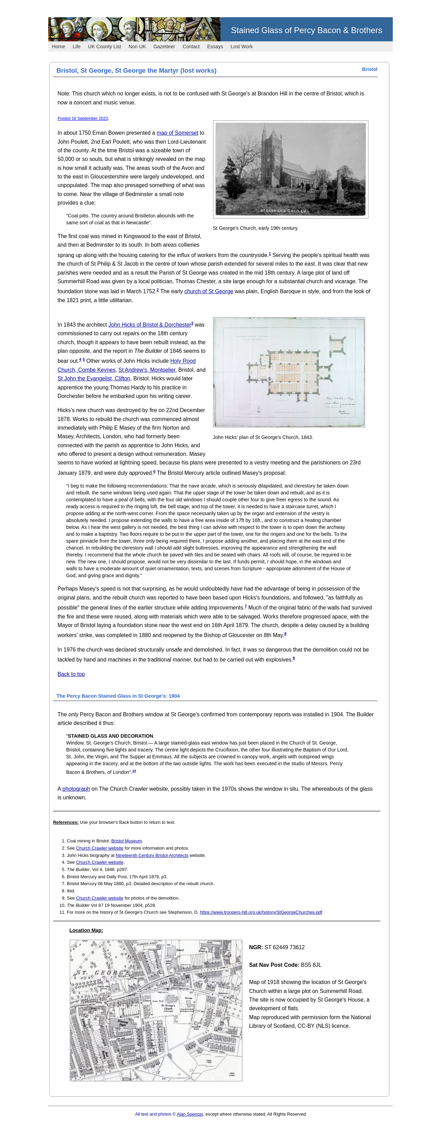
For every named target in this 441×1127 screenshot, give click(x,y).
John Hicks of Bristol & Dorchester (150, 325)
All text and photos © (156, 1114)
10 (134, 770)
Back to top (71, 674)
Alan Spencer (190, 1114)
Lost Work (241, 46)
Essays (215, 46)
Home (58, 46)
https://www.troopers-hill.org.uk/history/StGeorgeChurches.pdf (261, 912)
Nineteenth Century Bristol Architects (152, 855)
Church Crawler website (100, 848)
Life (77, 46)
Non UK (137, 46)
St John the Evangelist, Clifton (94, 378)
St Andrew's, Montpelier (147, 370)
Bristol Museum (126, 840)
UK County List (104, 46)
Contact (191, 46)
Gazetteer (164, 46)
